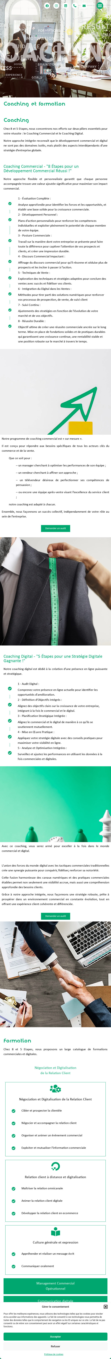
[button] (105, 1307)
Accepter (55, 1336)
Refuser (55, 1346)
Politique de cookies (53, 1354)
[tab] (55, 1071)
